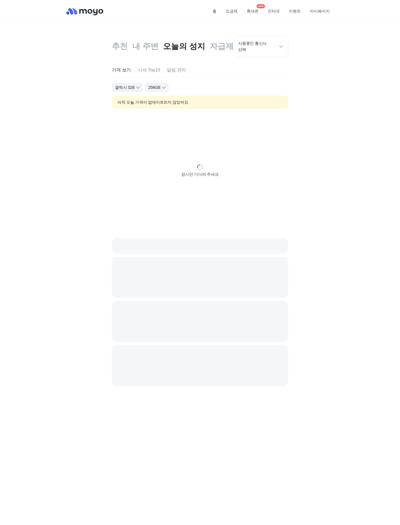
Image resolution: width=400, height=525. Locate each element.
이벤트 (295, 11)
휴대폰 (255, 9)
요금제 (232, 11)
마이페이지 (320, 11)
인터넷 (274, 11)
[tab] (121, 70)
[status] (200, 167)
